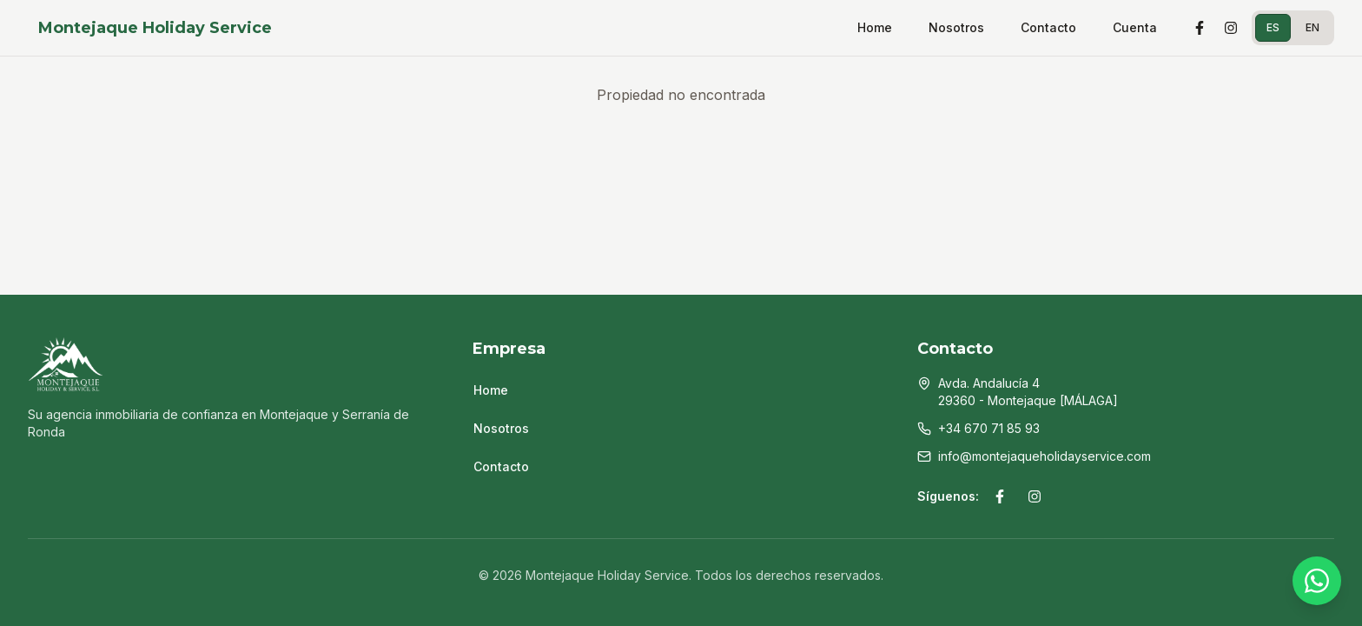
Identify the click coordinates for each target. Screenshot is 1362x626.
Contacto (1048, 27)
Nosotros (956, 27)
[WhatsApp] (1317, 580)
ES (1272, 27)
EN (1312, 27)
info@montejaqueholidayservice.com (1044, 456)
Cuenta (1135, 27)
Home (874, 27)
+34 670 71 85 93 (989, 428)
